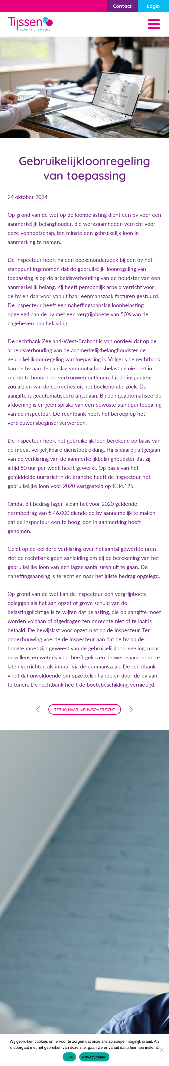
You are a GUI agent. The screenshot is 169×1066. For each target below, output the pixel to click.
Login (153, 6)
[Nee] (161, 1050)
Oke (69, 1057)
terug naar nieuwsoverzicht (84, 709)
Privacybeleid (94, 1057)
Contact (122, 6)
